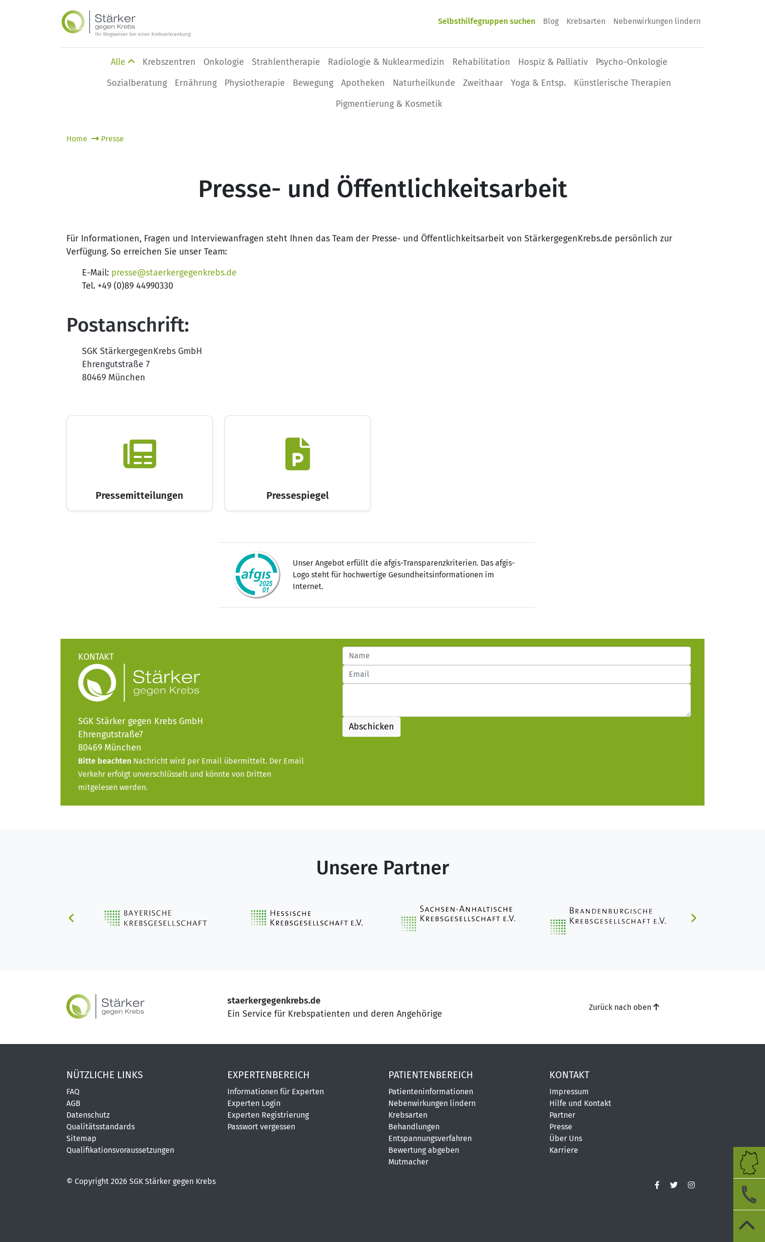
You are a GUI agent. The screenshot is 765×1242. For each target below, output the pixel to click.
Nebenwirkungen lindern (657, 21)
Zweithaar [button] (483, 83)
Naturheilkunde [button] (424, 83)
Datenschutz (88, 1115)
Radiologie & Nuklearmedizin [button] (386, 62)
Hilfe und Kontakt (580, 1103)
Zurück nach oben (624, 1007)
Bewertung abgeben (423, 1150)
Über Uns (565, 1138)
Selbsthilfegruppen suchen (486, 21)
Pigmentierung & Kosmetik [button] (389, 104)
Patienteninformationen (430, 1091)
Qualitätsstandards (100, 1126)
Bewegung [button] (313, 83)
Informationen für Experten (275, 1091)
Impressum (569, 1091)
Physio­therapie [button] (254, 83)
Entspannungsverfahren (430, 1138)
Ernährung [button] (196, 83)
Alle (123, 62)
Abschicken (371, 726)
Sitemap (81, 1138)
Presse (107, 138)
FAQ (73, 1091)
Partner (562, 1115)
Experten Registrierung (268, 1115)
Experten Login (254, 1103)
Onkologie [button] (223, 62)
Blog (551, 21)
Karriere (563, 1150)
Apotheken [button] (363, 83)
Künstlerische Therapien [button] (622, 83)
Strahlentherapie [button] (286, 62)
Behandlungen (414, 1126)
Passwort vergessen (261, 1126)
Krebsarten (585, 21)
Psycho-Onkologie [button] (631, 62)
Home (77, 138)
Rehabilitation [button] (481, 62)
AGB (73, 1103)
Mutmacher (408, 1161)
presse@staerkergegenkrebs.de (174, 272)
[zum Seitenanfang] (749, 1226)
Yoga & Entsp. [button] (538, 83)
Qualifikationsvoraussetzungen (120, 1150)
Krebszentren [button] (169, 62)
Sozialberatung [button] (137, 83)
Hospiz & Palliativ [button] (553, 62)
